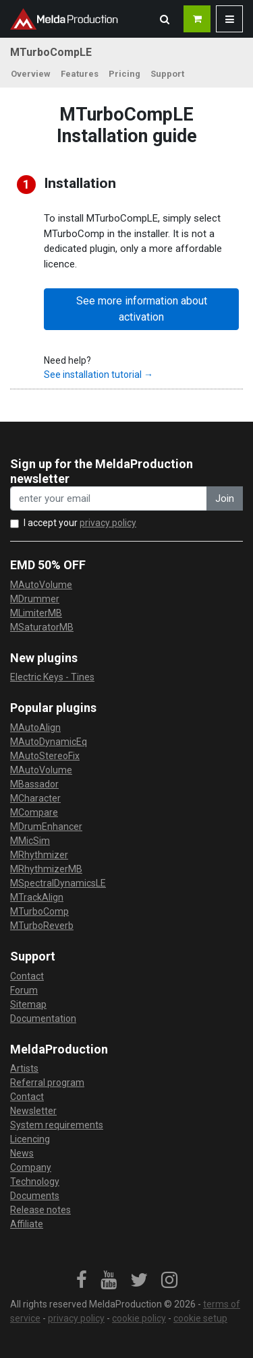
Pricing (124, 74)
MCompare (34, 812)
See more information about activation (141, 308)
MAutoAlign (35, 727)
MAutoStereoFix (45, 755)
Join (224, 498)
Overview (31, 74)
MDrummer (34, 598)
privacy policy (108, 522)
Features (80, 74)
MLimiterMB (36, 613)
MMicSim (30, 840)
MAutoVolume (41, 584)
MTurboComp (39, 911)
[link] (81, 1280)
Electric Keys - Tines (52, 677)
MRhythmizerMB (46, 869)
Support (167, 74)
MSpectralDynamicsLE (58, 883)
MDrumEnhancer (46, 826)
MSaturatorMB (42, 627)
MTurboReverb (42, 925)
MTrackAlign (36, 897)
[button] (164, 18)
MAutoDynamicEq (48, 741)
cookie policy (139, 1318)
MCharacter (35, 798)
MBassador (34, 784)
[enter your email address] (108, 498)
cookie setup (200, 1318)
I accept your (80, 522)
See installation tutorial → (98, 374)
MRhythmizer (39, 854)
